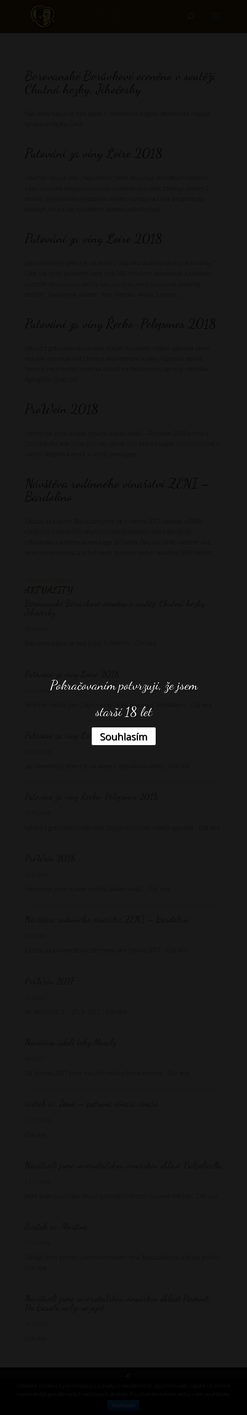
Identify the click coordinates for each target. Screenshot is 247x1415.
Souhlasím (123, 736)
